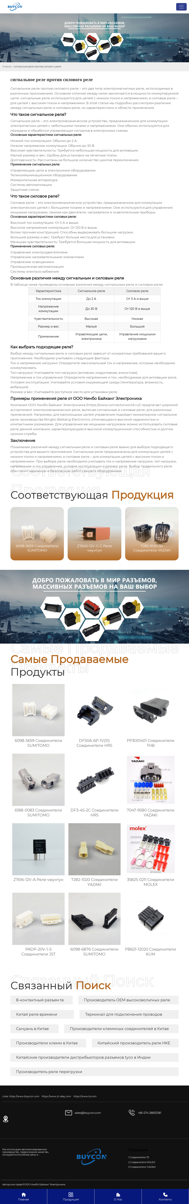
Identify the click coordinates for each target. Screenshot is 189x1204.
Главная (7, 66)
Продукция (70, 1196)
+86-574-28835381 (149, 1113)
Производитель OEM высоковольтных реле (127, 1000)
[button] (171, 533)
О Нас (118, 1196)
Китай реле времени (36, 1014)
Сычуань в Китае (32, 1028)
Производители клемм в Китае (47, 1043)
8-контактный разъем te (40, 1000)
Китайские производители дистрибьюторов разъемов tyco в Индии (83, 1057)
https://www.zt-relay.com (56, 1096)
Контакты (165, 1196)
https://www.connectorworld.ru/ (113, 405)
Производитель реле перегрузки (49, 1071)
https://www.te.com (85, 1096)
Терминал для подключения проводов (123, 1014)
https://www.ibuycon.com (24, 1096)
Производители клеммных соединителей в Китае (119, 1028)
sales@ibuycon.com (88, 1113)
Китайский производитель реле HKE (134, 1043)
